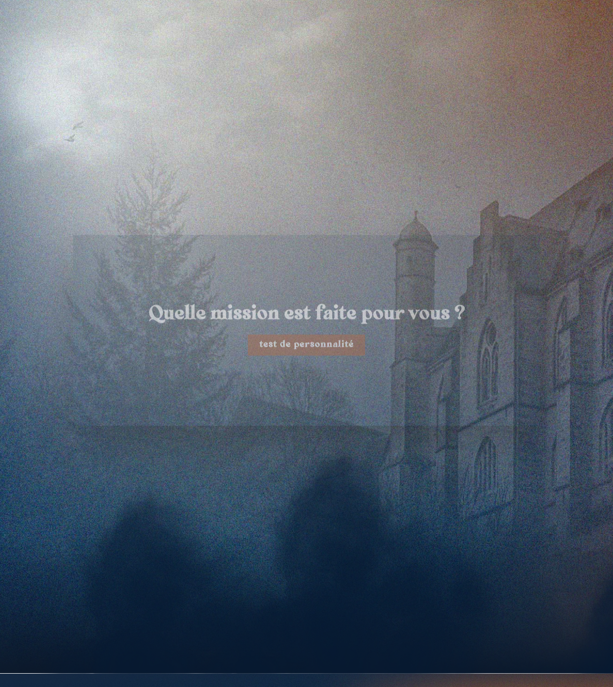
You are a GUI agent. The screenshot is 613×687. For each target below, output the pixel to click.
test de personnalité (306, 358)
